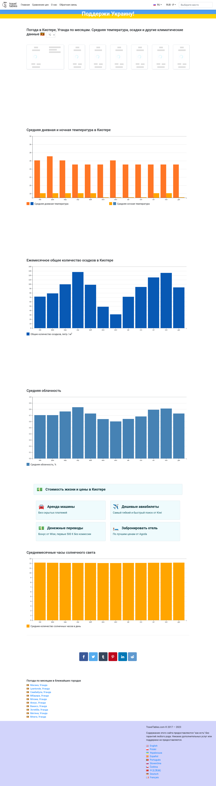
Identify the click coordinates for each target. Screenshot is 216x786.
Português (153, 759)
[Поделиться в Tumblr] (103, 656)
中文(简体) (153, 770)
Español (152, 756)
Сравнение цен (40, 4)
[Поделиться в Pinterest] (112, 656)
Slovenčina (153, 763)
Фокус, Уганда (38, 702)
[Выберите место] (195, 5)
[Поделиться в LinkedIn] (122, 656)
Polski (151, 749)
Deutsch (152, 774)
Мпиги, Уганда (38, 716)
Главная (25, 4)
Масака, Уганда (38, 685)
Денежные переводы (65, 528)
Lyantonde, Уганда (40, 688)
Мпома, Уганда (38, 699)
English (151, 745)
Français (152, 777)
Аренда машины (61, 507)
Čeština (152, 766)
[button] (171, 5)
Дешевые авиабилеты (140, 507)
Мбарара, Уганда (39, 695)
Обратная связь (68, 4)
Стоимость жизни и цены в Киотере (75, 489)
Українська (154, 752)
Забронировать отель (140, 528)
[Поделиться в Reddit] (132, 656)
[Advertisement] (108, 102)
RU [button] (156, 4)
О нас (54, 4)
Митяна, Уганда (38, 713)
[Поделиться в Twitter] (93, 656)
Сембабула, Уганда (40, 692)
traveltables (13, 5)
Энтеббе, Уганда (39, 709)
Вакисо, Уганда (38, 706)
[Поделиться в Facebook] (83, 656)
